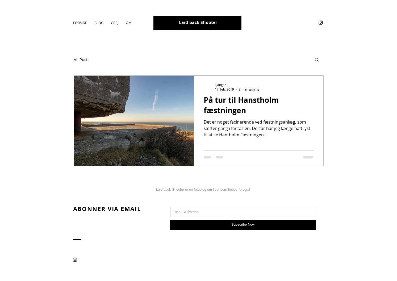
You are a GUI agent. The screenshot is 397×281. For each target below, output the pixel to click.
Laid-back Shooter (198, 22)
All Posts (81, 59)
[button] (316, 60)
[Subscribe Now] (243, 225)
